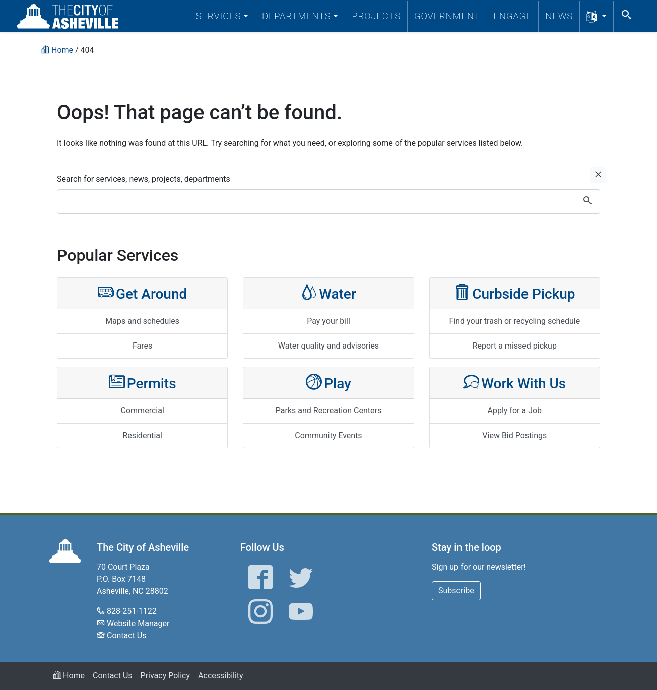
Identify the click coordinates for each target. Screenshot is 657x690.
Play (328, 382)
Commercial (142, 411)
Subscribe (456, 590)
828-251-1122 (132, 611)
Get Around (142, 293)
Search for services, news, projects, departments (143, 179)
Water (328, 293)
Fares (142, 346)
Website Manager (138, 623)
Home (69, 675)
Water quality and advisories (328, 346)
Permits (142, 382)
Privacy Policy (165, 675)
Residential (142, 435)
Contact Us (127, 635)
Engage (513, 16)
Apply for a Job (515, 411)
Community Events (328, 435)
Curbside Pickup (514, 293)
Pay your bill (328, 321)
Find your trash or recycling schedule (514, 321)
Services (218, 16)
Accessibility (220, 675)
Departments (296, 16)
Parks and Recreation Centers (328, 411)
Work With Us (514, 382)
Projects (376, 16)
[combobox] (328, 201)
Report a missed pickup (515, 346)
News (559, 16)
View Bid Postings (514, 435)
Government (447, 16)
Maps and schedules (142, 321)
